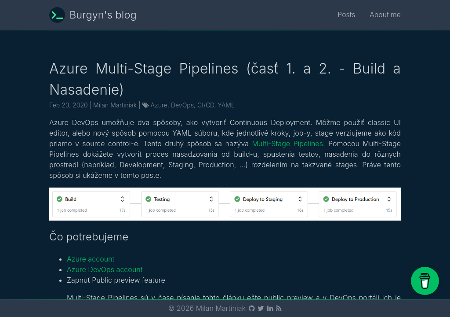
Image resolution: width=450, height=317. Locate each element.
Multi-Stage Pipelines (287, 143)
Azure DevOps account (105, 269)
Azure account (90, 258)
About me (385, 15)
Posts (346, 15)
